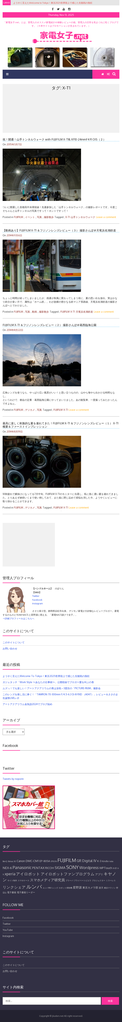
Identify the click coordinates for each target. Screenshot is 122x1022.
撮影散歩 (49, 217)
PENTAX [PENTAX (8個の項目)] (38, 868)
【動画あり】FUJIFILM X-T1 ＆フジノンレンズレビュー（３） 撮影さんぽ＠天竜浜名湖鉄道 (59, 230)
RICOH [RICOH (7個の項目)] (49, 868)
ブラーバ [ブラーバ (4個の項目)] (69, 880)
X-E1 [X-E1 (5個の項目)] (115, 868)
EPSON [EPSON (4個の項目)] (54, 861)
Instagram (37, 603)
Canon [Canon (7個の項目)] (21, 861)
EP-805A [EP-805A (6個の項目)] (44, 861)
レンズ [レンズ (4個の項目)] (55, 888)
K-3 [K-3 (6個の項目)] (99, 861)
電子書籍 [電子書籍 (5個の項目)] (11, 892)
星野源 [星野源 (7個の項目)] (77, 887)
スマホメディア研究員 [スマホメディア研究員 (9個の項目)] (47, 880)
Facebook (37, 599)
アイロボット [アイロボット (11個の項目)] (28, 873)
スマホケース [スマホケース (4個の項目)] (23, 880)
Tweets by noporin (13, 778)
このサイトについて (14, 642)
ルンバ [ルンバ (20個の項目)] (34, 886)
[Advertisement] (61, 119)
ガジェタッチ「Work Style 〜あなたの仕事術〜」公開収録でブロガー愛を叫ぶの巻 (48, 682)
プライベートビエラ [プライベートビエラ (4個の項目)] (82, 880)
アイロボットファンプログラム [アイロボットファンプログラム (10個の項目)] (67, 874)
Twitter (35, 596)
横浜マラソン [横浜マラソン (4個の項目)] (110, 888)
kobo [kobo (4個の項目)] (111, 861)
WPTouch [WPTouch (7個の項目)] (105, 868)
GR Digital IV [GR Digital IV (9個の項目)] (86, 861)
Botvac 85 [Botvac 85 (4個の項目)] (12, 861)
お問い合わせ (10, 648)
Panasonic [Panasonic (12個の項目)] (22, 867)
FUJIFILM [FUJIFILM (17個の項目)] (67, 860)
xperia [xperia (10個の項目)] (10, 874)
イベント (30, 217)
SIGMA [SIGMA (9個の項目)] (60, 868)
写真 (39, 217)
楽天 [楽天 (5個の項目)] (101, 887)
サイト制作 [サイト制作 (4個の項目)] (12, 880)
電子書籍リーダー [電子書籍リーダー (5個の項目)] (26, 892)
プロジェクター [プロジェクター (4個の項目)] (98, 880)
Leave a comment (106, 217)
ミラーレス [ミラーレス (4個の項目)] (111, 880)
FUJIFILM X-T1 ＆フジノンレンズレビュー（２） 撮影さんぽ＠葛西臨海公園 (49, 325)
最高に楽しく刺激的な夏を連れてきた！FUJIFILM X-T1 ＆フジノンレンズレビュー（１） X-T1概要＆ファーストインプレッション (60, 425)
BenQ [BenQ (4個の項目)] (5, 861)
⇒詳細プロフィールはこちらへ (18, 618)
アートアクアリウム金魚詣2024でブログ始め (27, 704)
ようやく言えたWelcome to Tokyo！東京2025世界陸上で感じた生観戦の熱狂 (46, 676)
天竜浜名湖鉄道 (84, 311)
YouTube (8, 929)
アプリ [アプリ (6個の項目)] (99, 874)
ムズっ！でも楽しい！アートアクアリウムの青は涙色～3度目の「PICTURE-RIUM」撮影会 (52, 688)
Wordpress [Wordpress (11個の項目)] (89, 867)
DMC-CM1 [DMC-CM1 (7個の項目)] (32, 861)
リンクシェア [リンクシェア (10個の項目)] (14, 887)
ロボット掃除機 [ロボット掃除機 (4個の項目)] (65, 888)
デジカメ (30, 409)
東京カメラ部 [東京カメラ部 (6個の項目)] (90, 887)
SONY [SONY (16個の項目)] (72, 867)
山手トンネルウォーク (83, 217)
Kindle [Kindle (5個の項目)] (105, 861)
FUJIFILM (18, 217)
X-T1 (67, 217)
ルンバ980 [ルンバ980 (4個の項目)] (47, 888)
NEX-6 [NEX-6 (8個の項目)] (7, 868)
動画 (34, 311)
